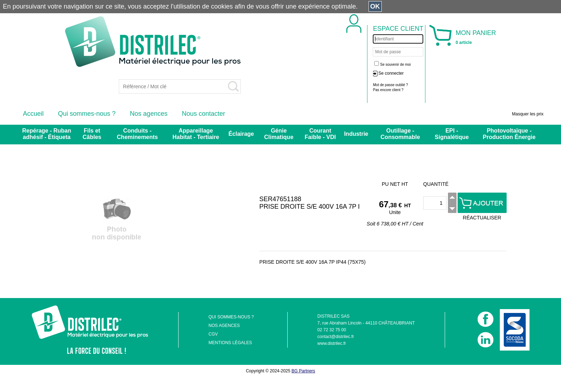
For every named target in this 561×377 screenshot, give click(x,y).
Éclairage (241, 134)
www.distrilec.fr (331, 343)
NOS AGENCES (224, 325)
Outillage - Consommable (400, 134)
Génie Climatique (278, 134)
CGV (213, 334)
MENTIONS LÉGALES (230, 342)
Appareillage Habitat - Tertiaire (195, 134)
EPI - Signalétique (452, 134)
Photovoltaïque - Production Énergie (509, 134)
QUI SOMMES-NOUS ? (231, 316)
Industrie (356, 134)
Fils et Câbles (92, 134)
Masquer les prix (527, 113)
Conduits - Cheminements (137, 134)
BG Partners (303, 370)
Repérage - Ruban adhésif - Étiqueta (46, 134)
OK (375, 6)
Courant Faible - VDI (320, 134)
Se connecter (391, 73)
